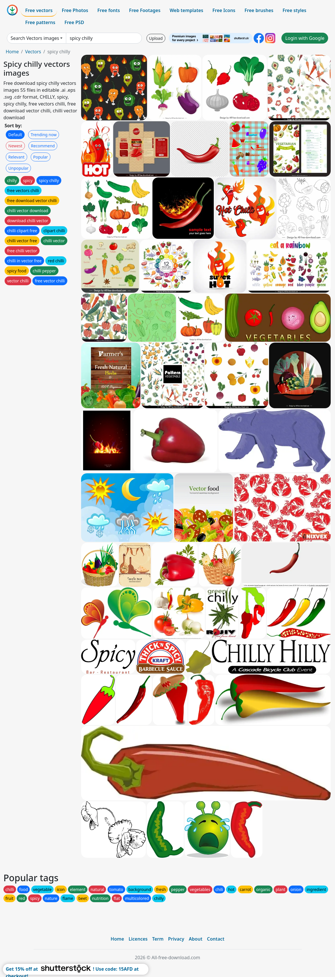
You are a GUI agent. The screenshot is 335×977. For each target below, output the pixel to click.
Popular (40, 157)
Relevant (16, 157)
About (195, 939)
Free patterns (40, 22)
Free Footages (144, 10)
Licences (138, 939)
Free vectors (38, 10)
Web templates (186, 10)
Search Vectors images (35, 38)
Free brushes (258, 10)
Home (12, 51)
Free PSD (74, 22)
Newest (15, 145)
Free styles (294, 10)
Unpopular (18, 168)
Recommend (43, 145)
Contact (215, 939)
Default (15, 134)
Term (158, 939)
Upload (155, 38)
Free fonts (108, 10)
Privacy (176, 939)
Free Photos (75, 10)
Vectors (33, 51)
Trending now (43, 134)
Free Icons (223, 10)
